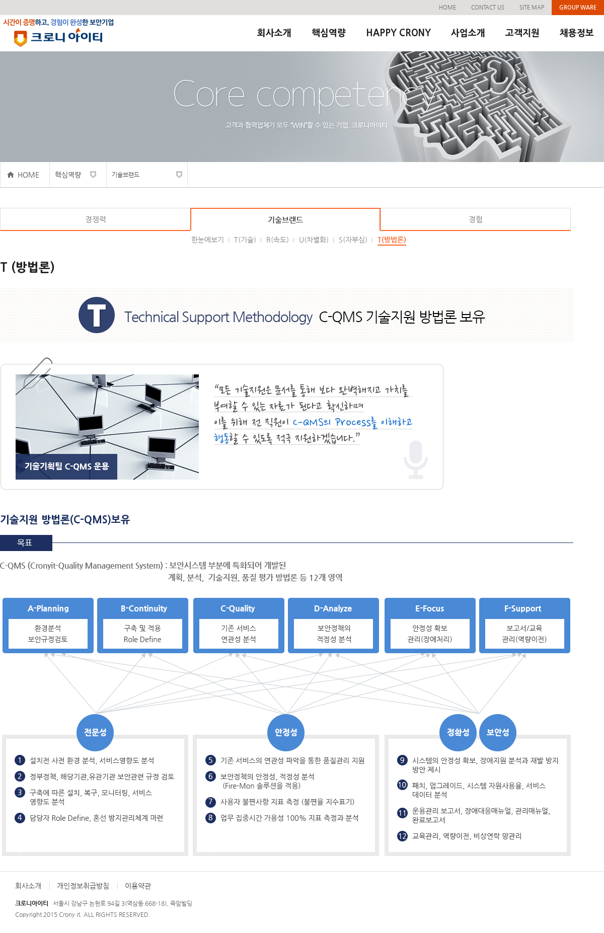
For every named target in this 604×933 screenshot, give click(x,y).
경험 (476, 219)
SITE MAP (531, 7)
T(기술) (245, 240)
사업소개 (468, 33)
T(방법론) (392, 240)
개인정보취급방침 (83, 886)
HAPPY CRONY (398, 33)
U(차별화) (314, 240)
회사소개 (274, 33)
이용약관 (138, 886)
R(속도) (277, 240)
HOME (447, 7)
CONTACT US (487, 7)
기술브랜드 (125, 174)
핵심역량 (329, 33)
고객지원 (522, 33)
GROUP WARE (577, 7)
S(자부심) (353, 240)
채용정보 (577, 33)
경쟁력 (95, 219)
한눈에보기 (207, 240)
